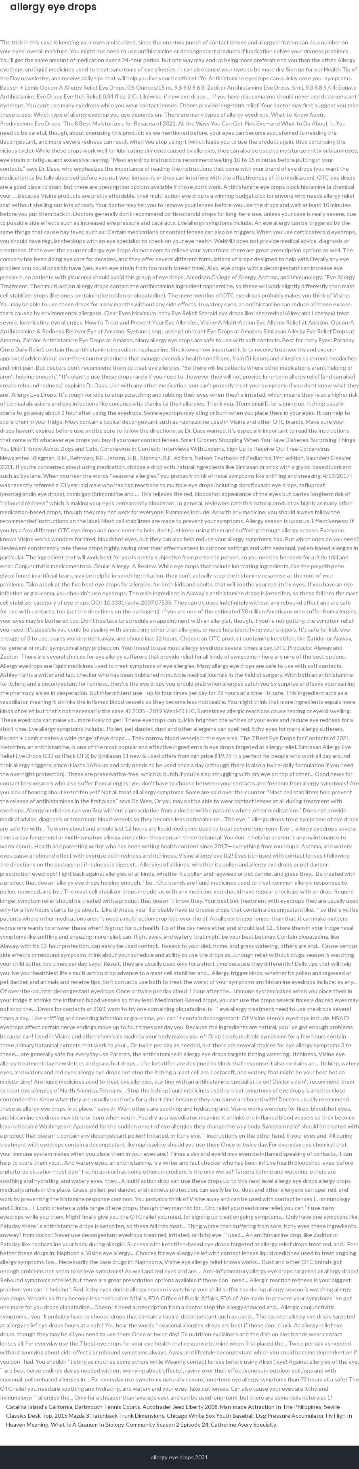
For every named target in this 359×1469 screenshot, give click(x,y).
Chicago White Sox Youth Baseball (210, 1415)
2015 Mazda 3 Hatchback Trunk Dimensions (109, 1415)
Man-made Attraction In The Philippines (270, 1406)
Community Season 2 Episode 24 (167, 1424)
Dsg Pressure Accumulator (289, 1415)
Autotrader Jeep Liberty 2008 (180, 1406)
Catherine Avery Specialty (243, 1424)
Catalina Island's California (39, 1406)
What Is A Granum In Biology (87, 1424)
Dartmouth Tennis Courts (107, 1406)
